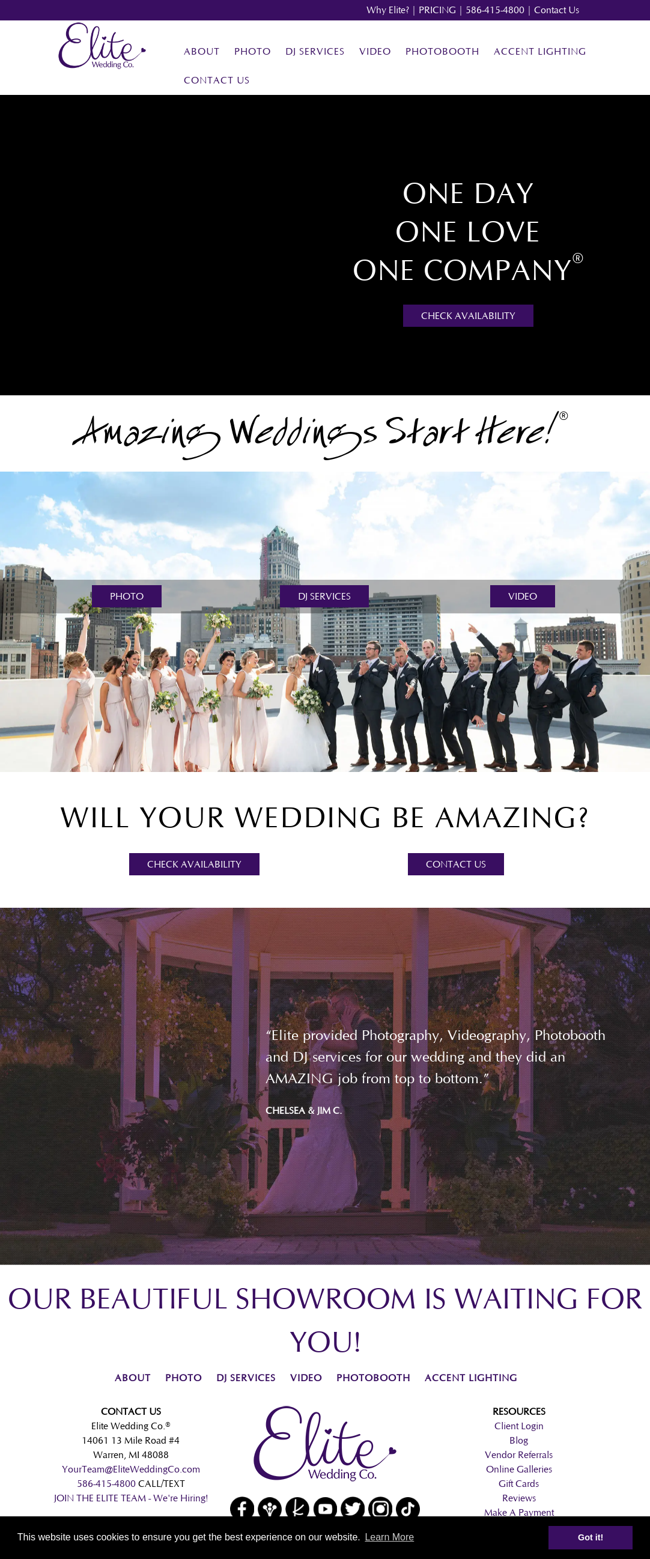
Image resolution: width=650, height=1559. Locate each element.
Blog (518, 1440)
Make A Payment (519, 1512)
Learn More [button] (389, 1537)
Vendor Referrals (519, 1454)
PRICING (437, 10)
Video (375, 51)
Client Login (519, 1426)
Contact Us (556, 10)
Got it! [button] (590, 1537)
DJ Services (315, 51)
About (202, 51)
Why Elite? (387, 10)
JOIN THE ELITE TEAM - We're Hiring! (131, 1498)
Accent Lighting (540, 51)
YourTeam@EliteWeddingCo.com (131, 1469)
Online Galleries (519, 1469)
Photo (252, 51)
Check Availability (468, 315)
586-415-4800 (495, 10)
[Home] (102, 66)
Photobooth (442, 51)
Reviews (519, 1498)
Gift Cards (519, 1483)
